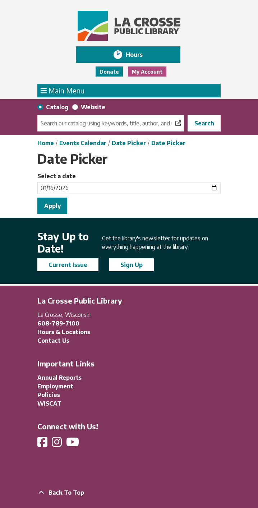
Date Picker (129, 143)
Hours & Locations (63, 332)
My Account (147, 72)
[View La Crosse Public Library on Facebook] (43, 444)
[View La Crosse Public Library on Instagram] (57, 444)
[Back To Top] (129, 492)
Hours (139, 54)
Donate (109, 72)
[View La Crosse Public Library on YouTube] (73, 444)
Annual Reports (59, 377)
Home (45, 143)
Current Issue (68, 264)
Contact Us (53, 340)
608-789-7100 (58, 323)
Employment (55, 386)
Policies (48, 394)
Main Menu (63, 90)
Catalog (57, 107)
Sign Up (131, 264)
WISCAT (49, 403)
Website (93, 107)
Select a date (56, 176)
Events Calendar (82, 143)
